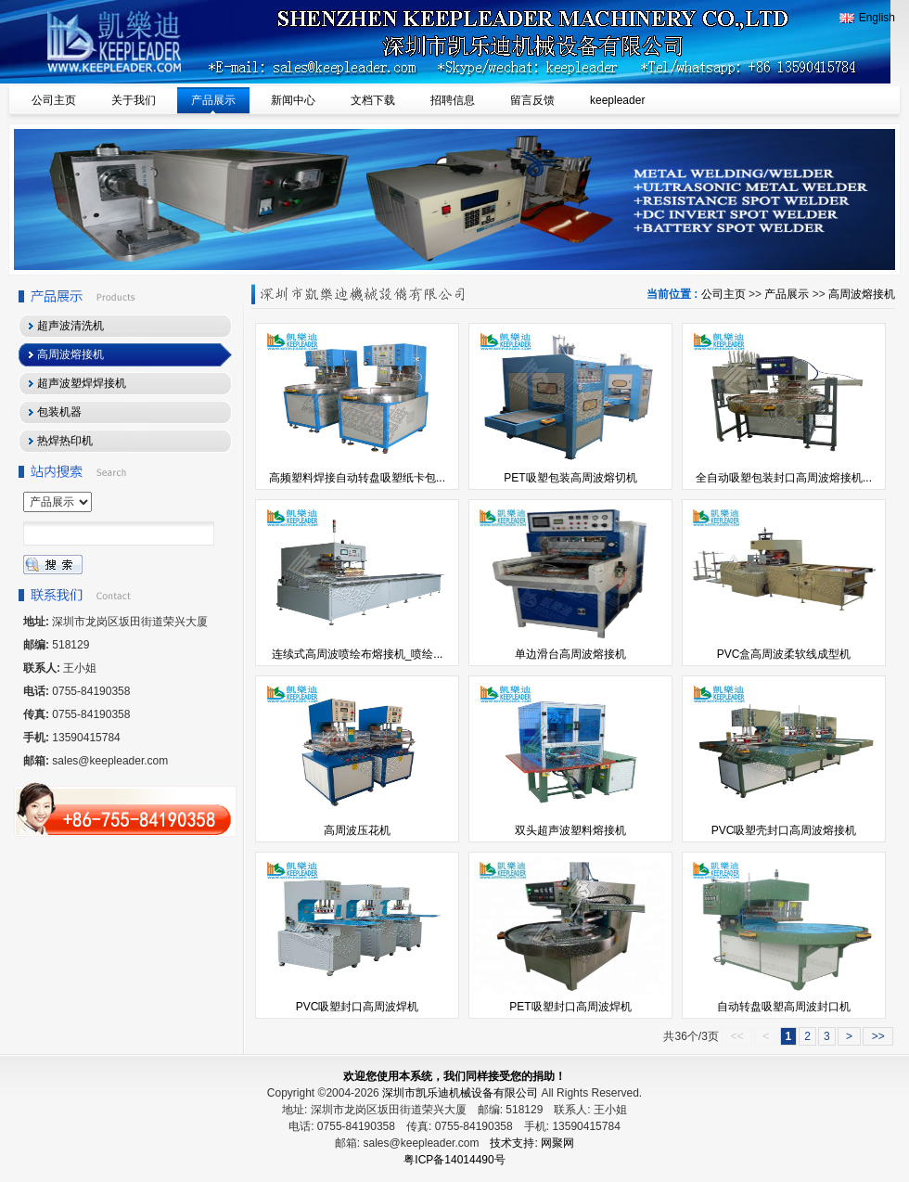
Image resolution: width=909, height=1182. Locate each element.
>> (878, 1036)
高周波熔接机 (861, 294)
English (867, 17)
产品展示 (786, 294)
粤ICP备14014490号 (454, 1159)
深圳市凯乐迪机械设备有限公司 (460, 1092)
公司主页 (723, 294)
